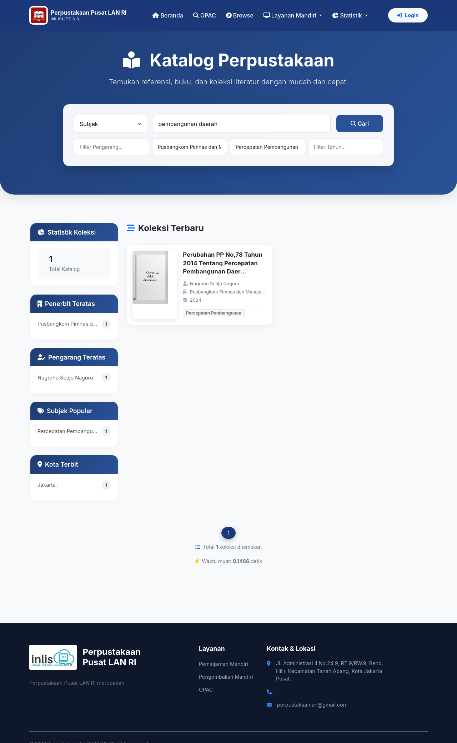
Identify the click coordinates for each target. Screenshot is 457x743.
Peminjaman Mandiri (223, 664)
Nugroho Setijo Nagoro (65, 378)
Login (408, 15)
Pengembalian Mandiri (226, 677)
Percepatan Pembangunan (69, 431)
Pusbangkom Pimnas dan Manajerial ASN (69, 324)
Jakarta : (48, 485)
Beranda (167, 15)
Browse (239, 15)
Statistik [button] (347, 15)
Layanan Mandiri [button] (290, 15)
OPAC (204, 15)
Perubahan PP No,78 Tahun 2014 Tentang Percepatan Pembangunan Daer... (222, 263)
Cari (360, 123)
